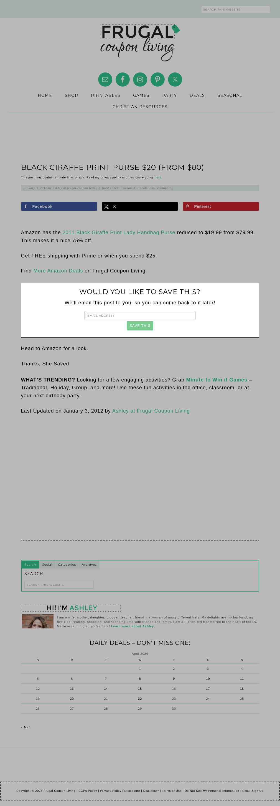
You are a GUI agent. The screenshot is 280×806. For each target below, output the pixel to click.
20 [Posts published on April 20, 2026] (72, 698)
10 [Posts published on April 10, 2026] (208, 678)
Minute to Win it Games (216, 380)
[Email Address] (140, 315)
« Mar (25, 727)
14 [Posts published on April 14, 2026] (106, 688)
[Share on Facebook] (59, 206)
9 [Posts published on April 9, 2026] (174, 678)
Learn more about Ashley (132, 626)
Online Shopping (162, 188)
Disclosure (132, 790)
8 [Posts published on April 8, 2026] (140, 678)
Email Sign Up (252, 790)
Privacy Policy (110, 790)
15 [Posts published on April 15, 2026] (140, 688)
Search (30, 565)
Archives (89, 565)
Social (47, 565)
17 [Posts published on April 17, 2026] (208, 688)
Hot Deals (140, 188)
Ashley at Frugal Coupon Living (151, 411)
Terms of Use (172, 790)
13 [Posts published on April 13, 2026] (72, 688)
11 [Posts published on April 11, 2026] (242, 678)
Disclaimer (151, 790)
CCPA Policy (87, 790)
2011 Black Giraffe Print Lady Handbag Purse (119, 232)
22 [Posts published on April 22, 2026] (140, 698)
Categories (67, 565)
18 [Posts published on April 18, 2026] (242, 688)
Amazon (126, 188)
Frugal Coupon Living (140, 40)
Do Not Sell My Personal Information (212, 790)
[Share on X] (140, 206)
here (158, 177)
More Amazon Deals (59, 271)
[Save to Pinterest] (221, 206)
